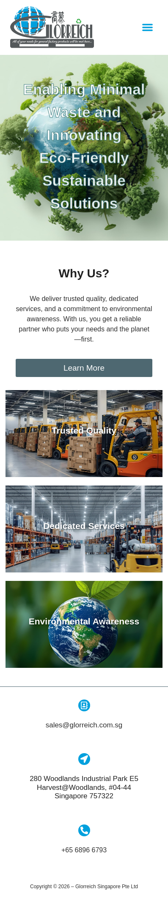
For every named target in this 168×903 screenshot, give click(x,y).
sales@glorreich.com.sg (84, 728)
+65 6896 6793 (84, 852)
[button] (148, 27)
